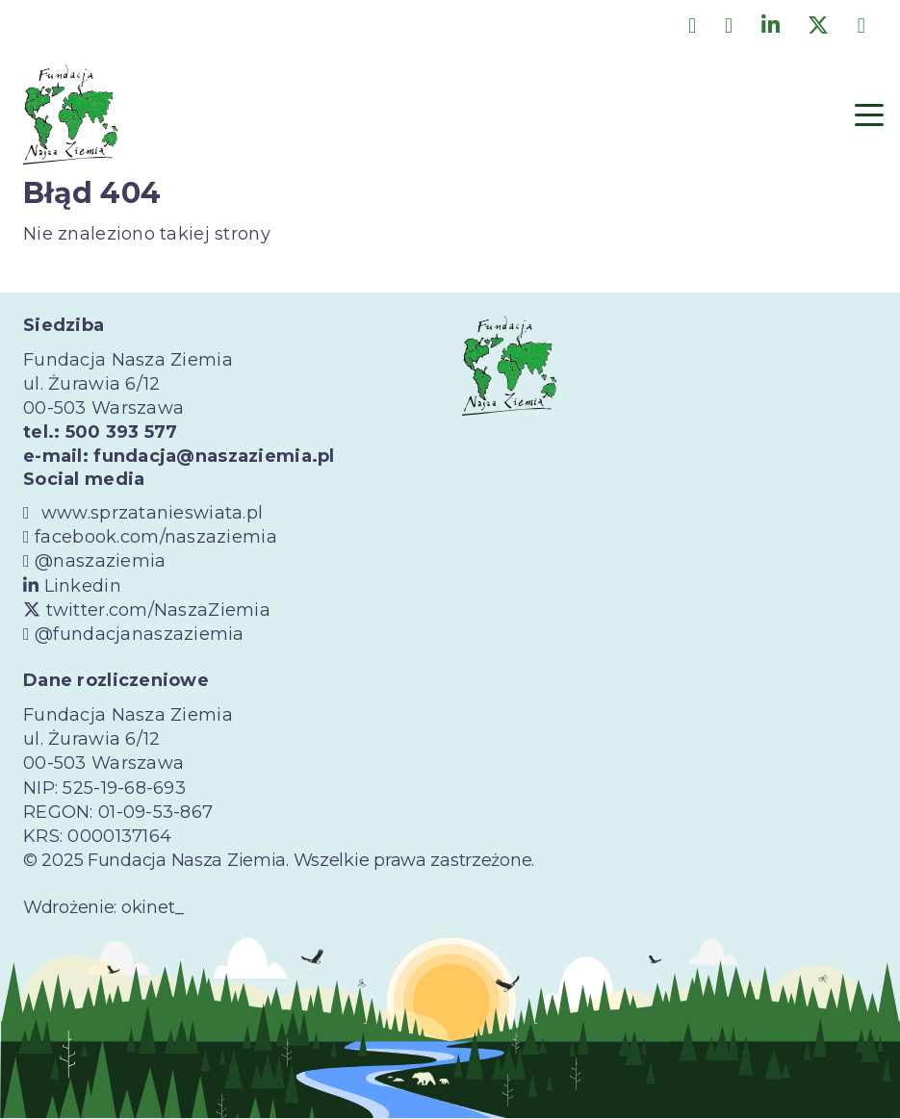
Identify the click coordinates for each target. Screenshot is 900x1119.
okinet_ (152, 907)
